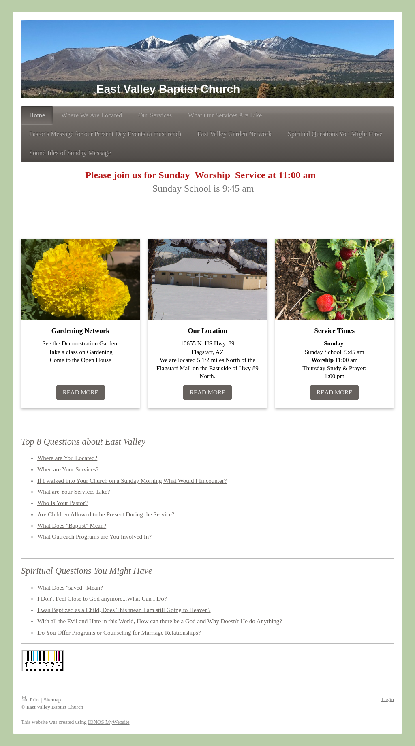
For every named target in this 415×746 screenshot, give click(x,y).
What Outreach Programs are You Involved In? (94, 536)
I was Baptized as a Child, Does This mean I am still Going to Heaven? (124, 610)
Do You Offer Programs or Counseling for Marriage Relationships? (119, 632)
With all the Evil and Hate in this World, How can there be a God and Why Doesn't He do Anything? (159, 621)
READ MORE (80, 392)
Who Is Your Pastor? (62, 503)
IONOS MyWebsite (109, 722)
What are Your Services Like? (73, 491)
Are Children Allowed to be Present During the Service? (105, 514)
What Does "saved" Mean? (70, 587)
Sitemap (52, 700)
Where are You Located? (67, 458)
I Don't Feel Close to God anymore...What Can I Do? (102, 598)
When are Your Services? (68, 469)
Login (387, 699)
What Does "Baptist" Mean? (71, 525)
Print (31, 700)
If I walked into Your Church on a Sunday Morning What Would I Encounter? (132, 480)
